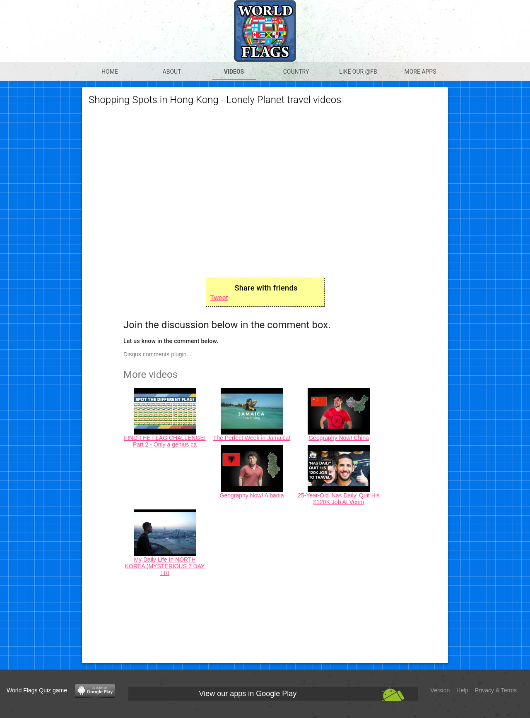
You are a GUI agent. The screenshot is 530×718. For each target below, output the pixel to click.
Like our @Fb (358, 71)
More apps (420, 71)
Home (109, 71)
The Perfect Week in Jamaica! (251, 438)
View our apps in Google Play (248, 693)
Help (462, 690)
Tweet (219, 297)
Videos (234, 71)
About (172, 71)
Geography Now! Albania (252, 495)
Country (296, 71)
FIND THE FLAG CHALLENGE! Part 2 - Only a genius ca (164, 441)
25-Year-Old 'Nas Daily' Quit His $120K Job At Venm (339, 498)
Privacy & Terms (496, 690)
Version (440, 690)
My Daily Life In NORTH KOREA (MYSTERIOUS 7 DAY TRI (165, 566)
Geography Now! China (338, 438)
